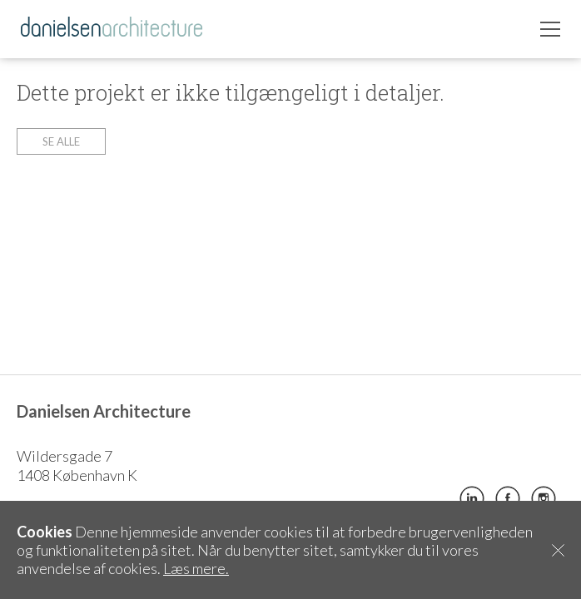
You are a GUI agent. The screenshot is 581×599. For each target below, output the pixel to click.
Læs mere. (196, 568)
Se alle (61, 141)
